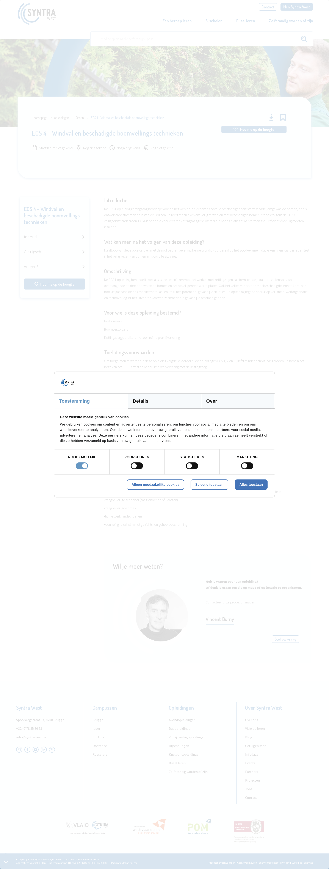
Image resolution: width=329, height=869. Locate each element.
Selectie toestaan (209, 484)
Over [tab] (211, 401)
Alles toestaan (251, 484)
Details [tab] (141, 401)
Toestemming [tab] (74, 401)
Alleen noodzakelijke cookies (155, 484)
